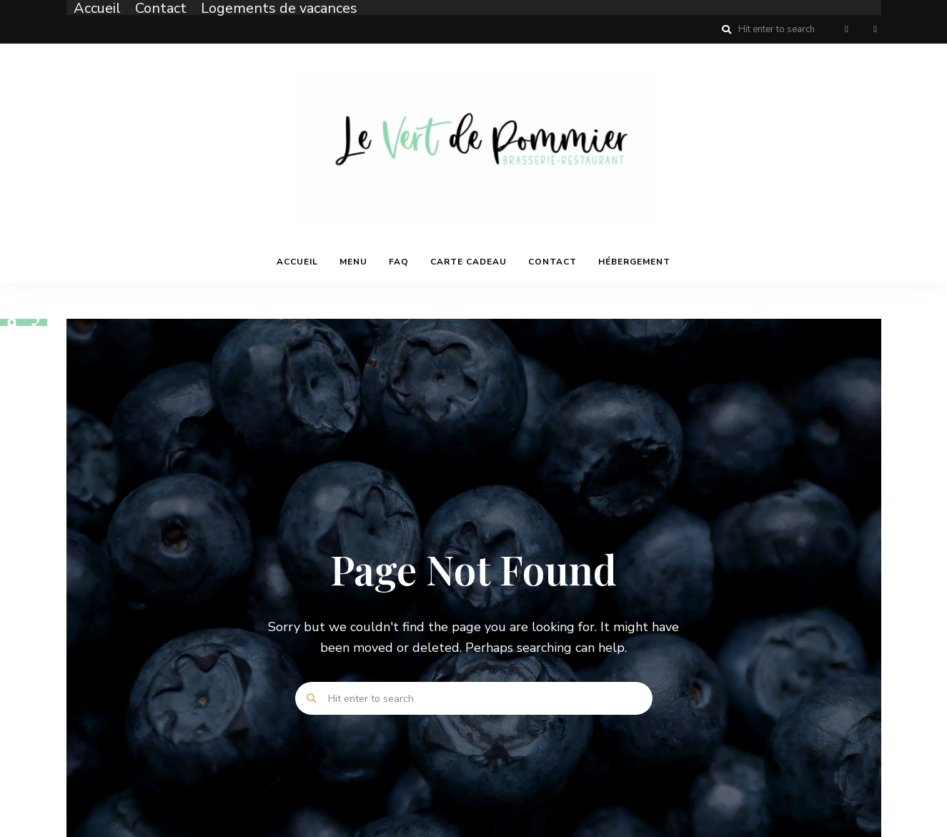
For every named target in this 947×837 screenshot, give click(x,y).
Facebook (847, 29)
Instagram (875, 29)
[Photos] (12, 322)
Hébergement (634, 261)
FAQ (399, 261)
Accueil (97, 8)
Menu (353, 261)
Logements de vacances (279, 8)
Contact (161, 8)
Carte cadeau (468, 261)
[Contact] (35, 322)
